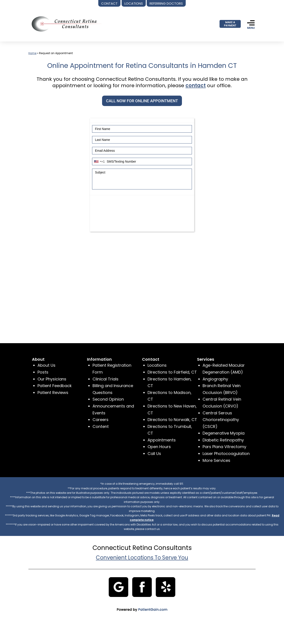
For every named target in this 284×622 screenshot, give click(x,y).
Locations (157, 365)
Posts (42, 372)
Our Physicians (51, 379)
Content (101, 426)
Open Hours (159, 446)
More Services (216, 460)
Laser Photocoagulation (226, 453)
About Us (46, 365)
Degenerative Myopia (224, 433)
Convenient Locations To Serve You (142, 557)
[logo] (65, 23)
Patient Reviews (52, 392)
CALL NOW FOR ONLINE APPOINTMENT (142, 100)
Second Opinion (108, 399)
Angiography (215, 379)
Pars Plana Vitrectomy (224, 446)
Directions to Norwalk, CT (172, 419)
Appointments (162, 440)
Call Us (154, 453)
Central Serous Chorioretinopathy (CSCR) (221, 419)
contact (195, 85)
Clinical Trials (105, 379)
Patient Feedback (54, 385)
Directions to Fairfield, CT (172, 372)
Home (32, 53)
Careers (100, 419)
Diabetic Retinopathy (223, 440)
